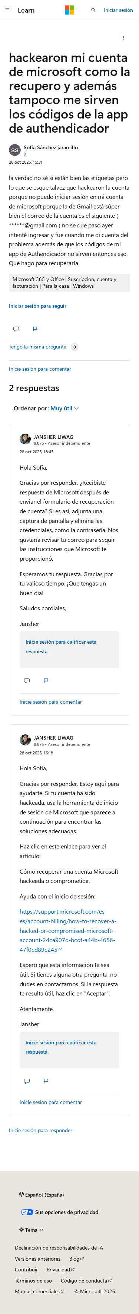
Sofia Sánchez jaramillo (51, 147)
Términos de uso (33, 1280)
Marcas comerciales (37, 1291)
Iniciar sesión (118, 9)
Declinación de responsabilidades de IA (59, 1247)
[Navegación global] (7, 10)
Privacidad (58, 1269)
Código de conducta (84, 1280)
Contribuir (26, 1269)
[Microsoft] (70, 10)
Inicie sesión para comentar (40, 368)
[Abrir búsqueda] (93, 10)
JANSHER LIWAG (53, 436)
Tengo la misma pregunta (37, 347)
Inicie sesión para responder (40, 1130)
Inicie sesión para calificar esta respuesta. (61, 646)
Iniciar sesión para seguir (37, 305)
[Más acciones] (123, 38)
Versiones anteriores (37, 1258)
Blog (74, 1258)
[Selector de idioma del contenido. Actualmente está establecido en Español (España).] (42, 1195)
